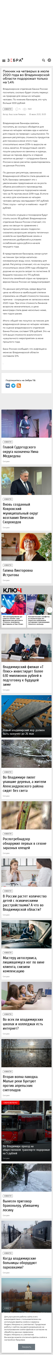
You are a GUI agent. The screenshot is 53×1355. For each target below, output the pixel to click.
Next (49, 610)
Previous (3, 610)
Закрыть (26, 1347)
